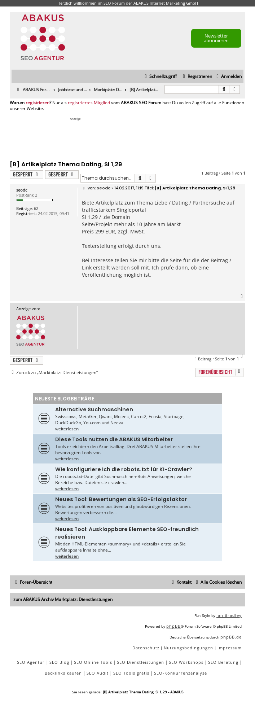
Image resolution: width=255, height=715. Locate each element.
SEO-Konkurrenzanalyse (180, 673)
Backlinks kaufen (63, 673)
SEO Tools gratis (131, 673)
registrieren (37, 103)
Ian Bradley (229, 615)
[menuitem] (228, 77)
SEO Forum (114, 3)
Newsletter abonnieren (216, 38)
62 (36, 208)
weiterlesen (67, 429)
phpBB (173, 626)
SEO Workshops (186, 662)
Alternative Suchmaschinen (94, 409)
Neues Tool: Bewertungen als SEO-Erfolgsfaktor (121, 499)
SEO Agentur (31, 662)
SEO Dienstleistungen (140, 662)
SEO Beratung (223, 662)
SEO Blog (59, 662)
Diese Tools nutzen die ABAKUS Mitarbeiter (114, 439)
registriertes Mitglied (89, 103)
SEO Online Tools (93, 662)
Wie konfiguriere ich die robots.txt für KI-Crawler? (123, 469)
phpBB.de (231, 637)
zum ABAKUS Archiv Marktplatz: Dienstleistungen (63, 599)
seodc (21, 190)
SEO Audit (98, 673)
